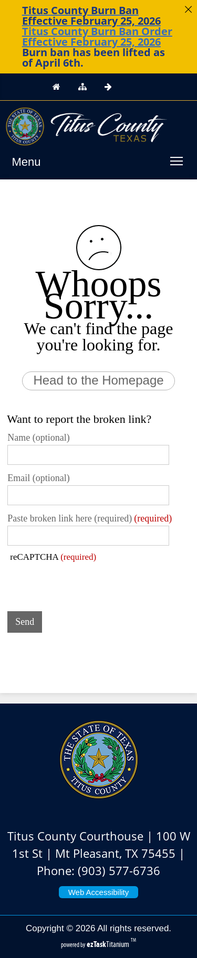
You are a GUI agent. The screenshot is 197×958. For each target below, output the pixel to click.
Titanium (109, 944)
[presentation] (87, 582)
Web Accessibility (98, 892)
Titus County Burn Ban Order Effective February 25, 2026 (97, 36)
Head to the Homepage (98, 380)
